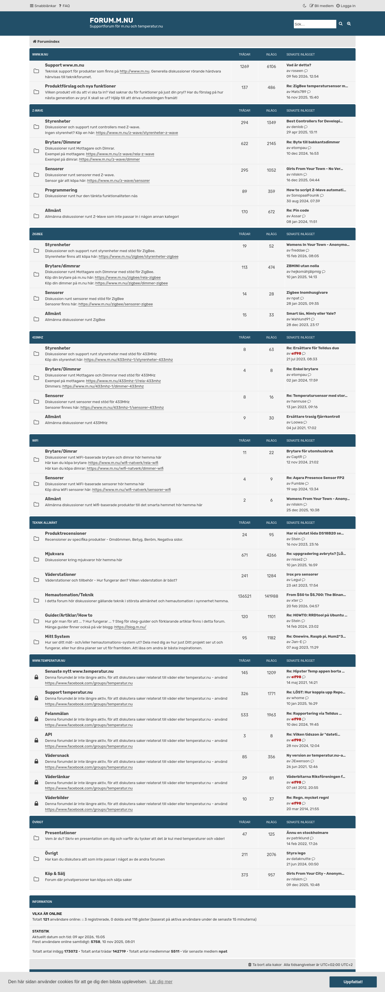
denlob (297, 127)
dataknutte (301, 859)
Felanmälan (57, 713)
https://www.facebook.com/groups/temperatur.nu (89, 683)
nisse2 (297, 559)
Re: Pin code (297, 210)
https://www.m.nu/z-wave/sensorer (118, 180)
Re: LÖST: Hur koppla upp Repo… (315, 692)
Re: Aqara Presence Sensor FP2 (315, 478)
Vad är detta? (298, 65)
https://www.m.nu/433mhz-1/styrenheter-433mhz (128, 359)
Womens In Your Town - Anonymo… (318, 244)
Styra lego (295, 853)
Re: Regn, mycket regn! (307, 797)
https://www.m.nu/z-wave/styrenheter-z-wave (137, 133)
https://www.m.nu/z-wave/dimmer (109, 159)
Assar (296, 216)
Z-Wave (37, 110)
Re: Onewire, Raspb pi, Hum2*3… (316, 636)
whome (297, 698)
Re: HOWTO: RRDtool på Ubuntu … (316, 615)
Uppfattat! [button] (353, 982)
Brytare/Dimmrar (63, 142)
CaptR (296, 457)
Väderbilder (57, 797)
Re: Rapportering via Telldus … (314, 713)
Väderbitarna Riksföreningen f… (315, 776)
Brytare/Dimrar (61, 451)
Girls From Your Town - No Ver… (314, 169)
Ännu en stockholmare (307, 833)
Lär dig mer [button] (160, 981)
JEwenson (300, 761)
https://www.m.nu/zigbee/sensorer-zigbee (115, 304)
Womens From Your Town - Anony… (318, 499)
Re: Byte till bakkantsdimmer (313, 142)
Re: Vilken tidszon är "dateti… (313, 734)
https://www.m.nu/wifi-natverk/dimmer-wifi (125, 468)
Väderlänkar (57, 776)
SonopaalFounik (305, 195)
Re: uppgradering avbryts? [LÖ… (316, 554)
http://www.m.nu (134, 71)
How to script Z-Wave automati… (316, 190)
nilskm (297, 174)
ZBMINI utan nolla (302, 266)
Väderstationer (60, 574)
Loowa (297, 422)
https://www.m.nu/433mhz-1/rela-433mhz (123, 381)
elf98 (296, 353)
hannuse (298, 401)
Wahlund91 (300, 319)
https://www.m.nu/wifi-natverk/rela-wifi (123, 463)
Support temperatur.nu (69, 692)
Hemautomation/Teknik (69, 594)
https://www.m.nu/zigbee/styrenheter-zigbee (139, 256)
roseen (297, 71)
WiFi (35, 440)
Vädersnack (57, 755)
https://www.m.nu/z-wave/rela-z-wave (120, 154)
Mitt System (57, 636)
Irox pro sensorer (302, 574)
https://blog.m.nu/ (130, 627)
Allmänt (53, 210)
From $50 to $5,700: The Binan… (316, 595)
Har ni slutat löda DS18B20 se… (315, 533)
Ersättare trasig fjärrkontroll (313, 416)
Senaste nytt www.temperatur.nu (79, 671)
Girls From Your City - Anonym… (315, 873)
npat (295, 298)
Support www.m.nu (64, 65)
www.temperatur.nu (48, 660)
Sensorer (54, 168)
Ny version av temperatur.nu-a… (316, 755)
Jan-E (296, 642)
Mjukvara (54, 553)
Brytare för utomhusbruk (309, 451)
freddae (298, 250)
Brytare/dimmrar (62, 266)
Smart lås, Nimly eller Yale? (311, 313)
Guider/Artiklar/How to (68, 615)
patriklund (300, 838)
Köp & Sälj (55, 873)
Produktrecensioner (65, 533)
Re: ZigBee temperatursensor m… (317, 86)
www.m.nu (40, 54)
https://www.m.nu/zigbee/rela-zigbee (128, 277)
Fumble (297, 483)
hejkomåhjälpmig (306, 271)
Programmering (61, 190)
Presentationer (60, 832)
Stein (295, 539)
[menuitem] (64, 6)
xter (294, 600)
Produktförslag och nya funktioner (80, 86)
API (48, 734)
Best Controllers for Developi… (314, 121)
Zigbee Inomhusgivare (307, 292)
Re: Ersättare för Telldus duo (312, 348)
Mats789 (298, 92)
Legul (296, 580)
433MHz (37, 337)
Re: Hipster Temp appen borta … (315, 671)
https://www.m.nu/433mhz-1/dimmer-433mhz (103, 386)
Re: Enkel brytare (302, 369)
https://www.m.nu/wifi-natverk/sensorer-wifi (131, 490)
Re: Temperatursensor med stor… (317, 395)
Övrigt (37, 822)
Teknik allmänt (44, 522)
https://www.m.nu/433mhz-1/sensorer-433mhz (122, 407)
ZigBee (37, 234)
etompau (299, 148)
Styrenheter (57, 121)
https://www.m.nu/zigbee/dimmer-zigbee (131, 283)
